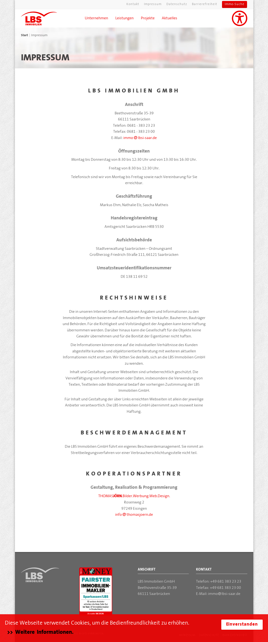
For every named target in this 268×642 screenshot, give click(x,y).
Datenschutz (176, 4)
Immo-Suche (234, 4)
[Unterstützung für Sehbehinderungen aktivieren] (239, 18)
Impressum (153, 4)
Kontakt (132, 4)
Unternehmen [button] (96, 18)
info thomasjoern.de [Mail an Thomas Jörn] (134, 515)
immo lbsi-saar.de (140, 138)
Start (24, 35)
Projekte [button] (148, 18)
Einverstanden (242, 624)
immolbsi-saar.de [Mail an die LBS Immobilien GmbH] (224, 594)
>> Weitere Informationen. (40, 632)
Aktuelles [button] (169, 18)
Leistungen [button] (124, 18)
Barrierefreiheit (204, 4)
